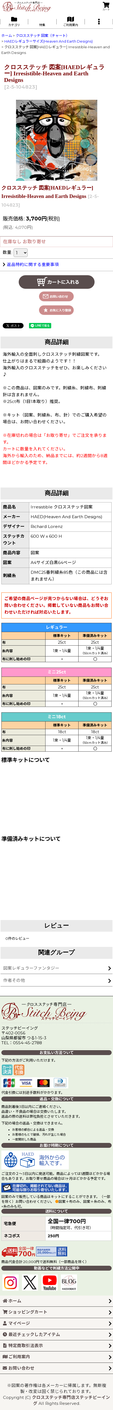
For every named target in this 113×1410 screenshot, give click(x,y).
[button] (99, 21)
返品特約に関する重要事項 (31, 264)
